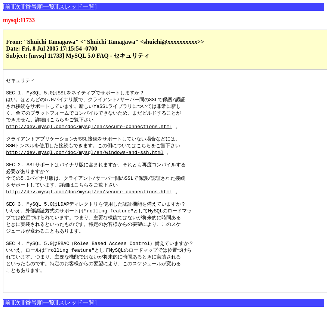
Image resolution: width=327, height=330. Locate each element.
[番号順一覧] (40, 6)
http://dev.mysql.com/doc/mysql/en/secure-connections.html (89, 130)
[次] (18, 6)
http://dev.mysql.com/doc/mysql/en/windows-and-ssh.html (84, 158)
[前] (8, 6)
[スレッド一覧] (77, 6)
